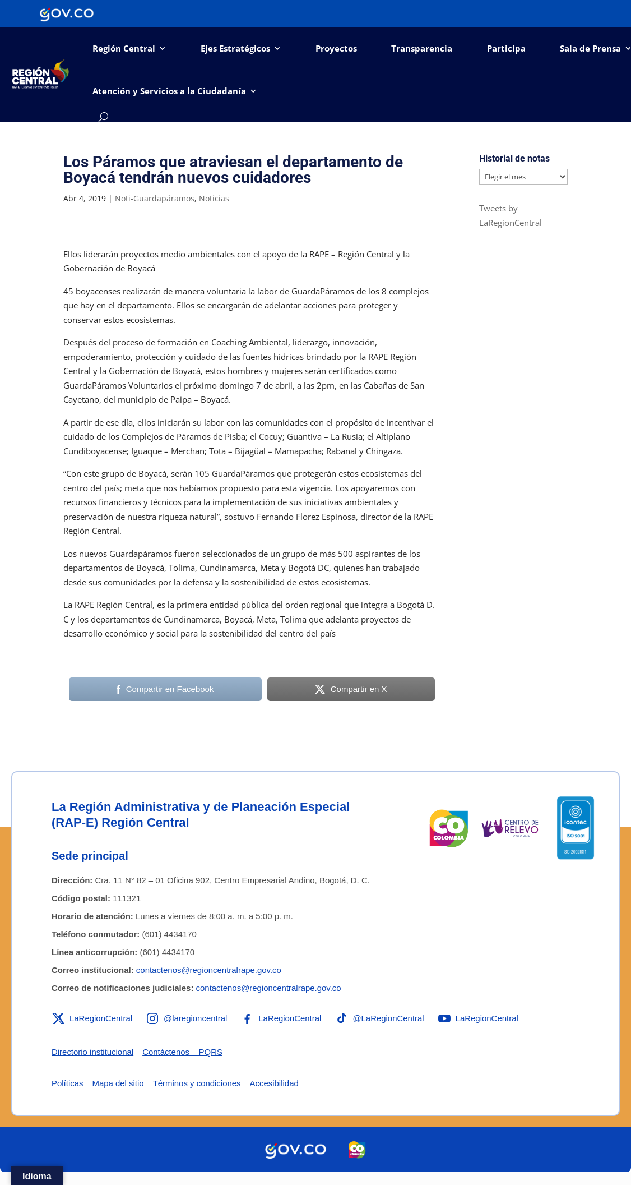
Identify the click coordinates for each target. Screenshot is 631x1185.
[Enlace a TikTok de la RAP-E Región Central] (380, 1018)
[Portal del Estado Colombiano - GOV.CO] (66, 13)
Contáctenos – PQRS (183, 1052)
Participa (506, 48)
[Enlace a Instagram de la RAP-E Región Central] (187, 1018)
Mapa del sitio (118, 1083)
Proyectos (336, 48)
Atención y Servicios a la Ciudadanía (169, 90)
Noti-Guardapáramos (154, 198)
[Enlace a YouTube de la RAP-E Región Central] (479, 1018)
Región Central (123, 48)
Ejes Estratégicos (235, 48)
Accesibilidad (275, 1083)
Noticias (214, 198)
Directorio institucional (93, 1052)
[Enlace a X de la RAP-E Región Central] (92, 1018)
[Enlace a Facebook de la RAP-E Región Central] (281, 1018)
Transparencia (421, 48)
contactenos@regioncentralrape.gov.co (209, 970)
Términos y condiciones (197, 1083)
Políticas (67, 1083)
